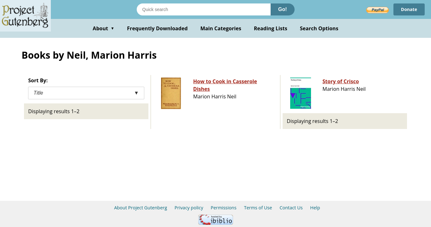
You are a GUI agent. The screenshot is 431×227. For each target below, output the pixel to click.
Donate (409, 9)
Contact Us (290, 208)
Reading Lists (270, 28)
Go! (282, 9)
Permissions (223, 208)
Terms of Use (258, 208)
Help (315, 208)
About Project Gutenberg (140, 208)
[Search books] (204, 9)
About (104, 28)
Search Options (319, 28)
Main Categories (220, 28)
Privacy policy (189, 208)
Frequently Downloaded (157, 28)
